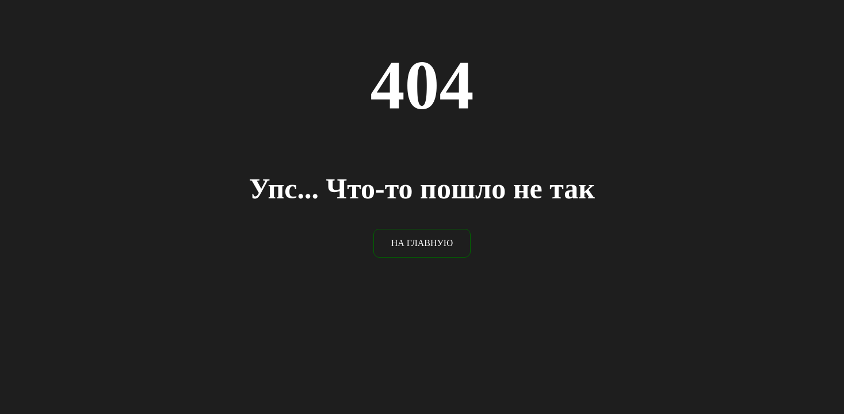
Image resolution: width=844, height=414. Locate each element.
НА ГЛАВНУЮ (422, 243)
